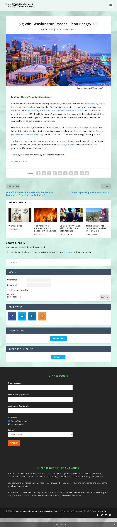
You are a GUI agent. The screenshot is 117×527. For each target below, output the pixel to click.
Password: (12, 285)
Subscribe (58, 338)
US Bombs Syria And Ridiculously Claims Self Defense (70, 228)
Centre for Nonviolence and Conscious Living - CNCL (36, 511)
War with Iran (16, 226)
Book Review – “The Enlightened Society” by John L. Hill (96, 228)
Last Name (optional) (18, 406)
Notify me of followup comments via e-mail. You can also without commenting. (49, 252)
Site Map (102, 511)
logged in (22, 247)
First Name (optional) (18, 394)
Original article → (19, 161)
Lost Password (14, 297)
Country (12, 430)
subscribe (68, 252)
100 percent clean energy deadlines (81, 127)
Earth (58, 29)
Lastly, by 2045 (67, 144)
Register (11, 294)
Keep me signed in (19, 290)
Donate (58, 357)
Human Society (69, 29)
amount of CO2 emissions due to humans (65, 110)
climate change (34, 110)
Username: (12, 279)
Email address (14, 383)
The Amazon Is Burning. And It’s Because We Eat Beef (45, 228)
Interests (12, 417)
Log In (104, 297)
